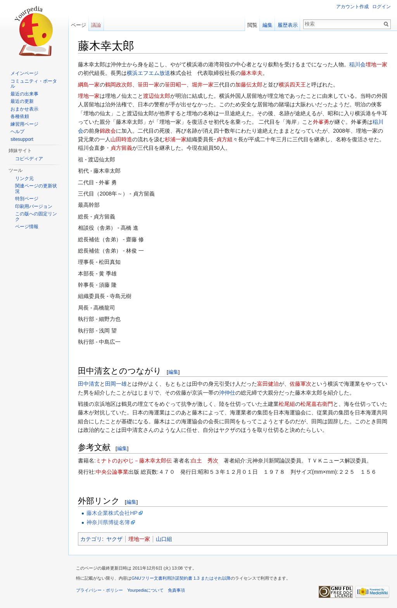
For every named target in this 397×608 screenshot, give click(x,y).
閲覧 (252, 25)
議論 (96, 25)
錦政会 (108, 131)
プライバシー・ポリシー (99, 590)
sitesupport (21, 139)
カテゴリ (91, 539)
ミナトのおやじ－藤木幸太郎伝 (134, 460)
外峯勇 (321, 122)
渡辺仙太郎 (156, 96)
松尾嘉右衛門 (316, 404)
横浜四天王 (292, 84)
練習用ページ (24, 124)
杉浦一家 (175, 139)
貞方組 (224, 139)
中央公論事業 (112, 472)
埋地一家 (376, 64)
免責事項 (176, 590)
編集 (173, 372)
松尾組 (287, 404)
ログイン (381, 6)
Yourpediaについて (145, 590)
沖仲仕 (227, 393)
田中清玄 (89, 384)
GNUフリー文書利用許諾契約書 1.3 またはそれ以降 (181, 578)
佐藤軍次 (300, 384)
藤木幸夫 (251, 73)
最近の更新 (22, 101)
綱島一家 (89, 84)
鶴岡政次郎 (118, 84)
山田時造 (121, 139)
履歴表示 (288, 25)
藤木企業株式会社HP (111, 513)
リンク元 (24, 178)
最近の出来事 (24, 94)
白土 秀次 (204, 460)
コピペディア (29, 158)
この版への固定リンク (36, 216)
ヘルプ (17, 131)
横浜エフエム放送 (148, 73)
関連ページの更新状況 (36, 188)
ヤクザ (114, 539)
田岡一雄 (116, 384)
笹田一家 (148, 84)
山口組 (164, 539)
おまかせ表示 (24, 109)
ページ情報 (26, 226)
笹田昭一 (175, 84)
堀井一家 (203, 84)
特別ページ (26, 198)
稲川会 (357, 64)
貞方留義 (121, 148)
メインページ (24, 73)
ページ (78, 25)
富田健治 (268, 384)
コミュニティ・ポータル (33, 83)
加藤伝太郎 (248, 84)
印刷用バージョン (33, 206)
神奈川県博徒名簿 (108, 522)
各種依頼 (19, 116)
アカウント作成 (352, 6)
